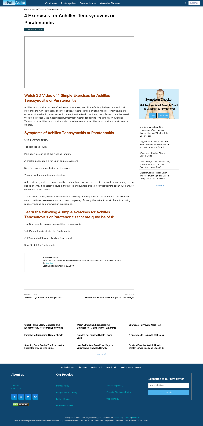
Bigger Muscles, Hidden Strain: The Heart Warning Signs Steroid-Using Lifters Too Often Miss (155, 176)
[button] (185, 3)
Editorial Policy (63, 399)
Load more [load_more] (159, 185)
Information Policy (64, 405)
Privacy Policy (62, 386)
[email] (168, 385)
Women (164, 115)
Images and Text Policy (66, 392)
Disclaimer (127, 418)
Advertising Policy (114, 385)
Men (152, 115)
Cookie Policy (112, 399)
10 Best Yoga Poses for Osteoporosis (42, 297)
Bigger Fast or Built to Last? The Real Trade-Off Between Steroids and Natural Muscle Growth (155, 144)
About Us (15, 385)
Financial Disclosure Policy (118, 392)
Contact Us (16, 388)
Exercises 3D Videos (54, 9)
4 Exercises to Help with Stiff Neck (146, 335)
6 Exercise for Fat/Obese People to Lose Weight (109, 297)
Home (26, 9)
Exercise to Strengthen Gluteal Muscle (43, 335)
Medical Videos (38, 9)
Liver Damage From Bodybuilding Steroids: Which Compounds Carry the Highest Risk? (155, 164)
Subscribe (168, 392)
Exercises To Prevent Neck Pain (145, 325)
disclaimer (50, 263)
